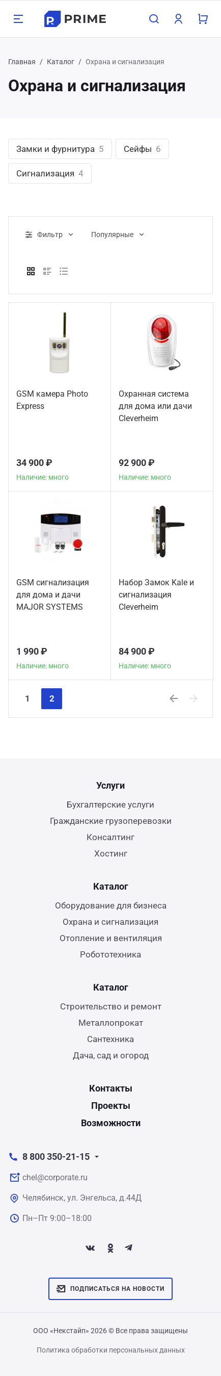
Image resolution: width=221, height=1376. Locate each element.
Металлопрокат (110, 1023)
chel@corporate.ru (55, 1177)
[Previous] (174, 698)
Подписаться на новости (110, 1289)
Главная (22, 62)
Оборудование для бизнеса (111, 905)
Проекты (110, 1105)
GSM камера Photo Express (52, 400)
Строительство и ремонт (110, 1006)
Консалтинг (110, 837)
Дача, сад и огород (111, 1055)
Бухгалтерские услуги (110, 804)
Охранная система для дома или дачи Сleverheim (155, 406)
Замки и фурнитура (60, 149)
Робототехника (110, 954)
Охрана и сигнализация (110, 922)
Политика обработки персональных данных (111, 1350)
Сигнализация (50, 173)
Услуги (110, 785)
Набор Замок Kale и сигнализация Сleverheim (156, 595)
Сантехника (110, 1039)
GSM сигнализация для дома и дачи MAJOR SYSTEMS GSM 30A (52, 596)
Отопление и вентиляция (111, 938)
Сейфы (142, 149)
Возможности (111, 1123)
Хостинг (110, 853)
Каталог (60, 62)
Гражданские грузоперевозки (111, 821)
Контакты (110, 1088)
